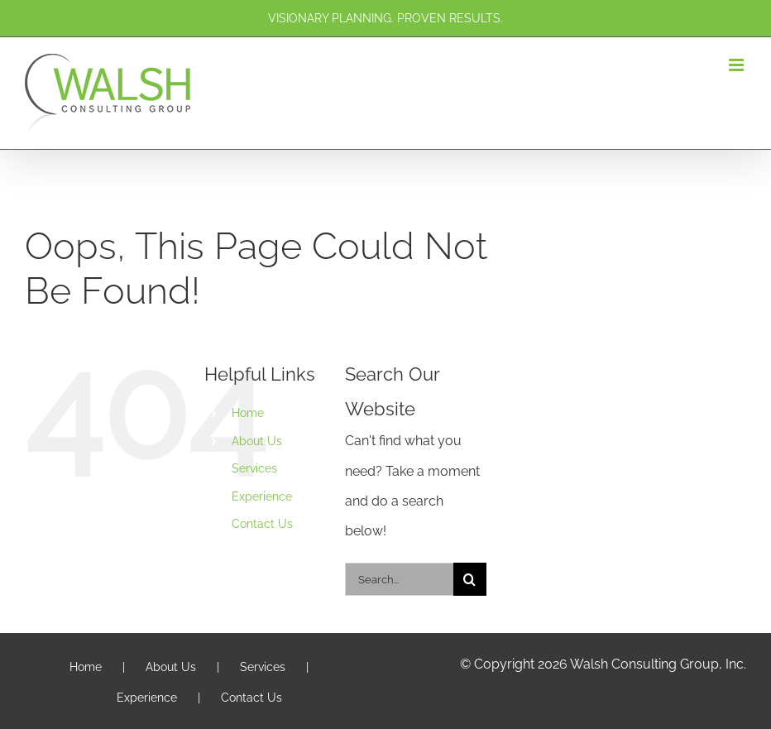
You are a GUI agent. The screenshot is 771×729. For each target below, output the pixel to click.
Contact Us (262, 523)
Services (254, 468)
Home (248, 413)
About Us (257, 441)
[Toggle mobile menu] (737, 65)
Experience (262, 496)
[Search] (469, 579)
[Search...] (399, 579)
